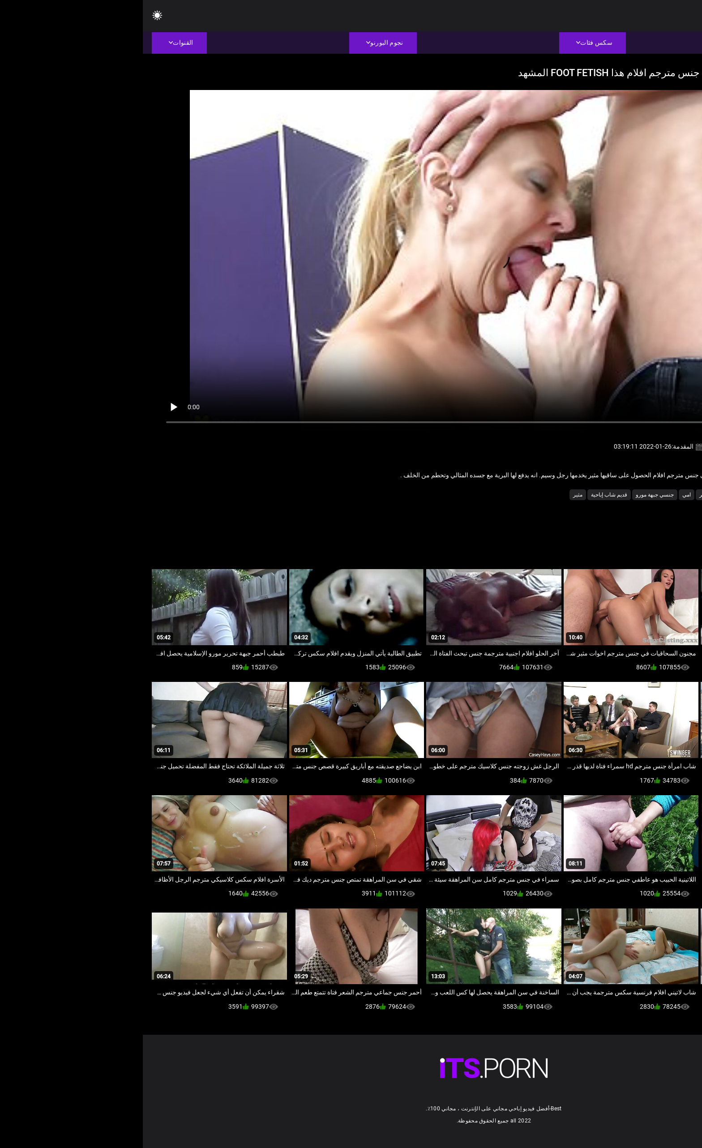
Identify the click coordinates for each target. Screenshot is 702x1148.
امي (543, 495)
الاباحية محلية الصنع (598, 495)
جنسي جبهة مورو (512, 495)
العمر (562, 495)
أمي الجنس (640, 495)
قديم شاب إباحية (466, 495)
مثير (435, 495)
